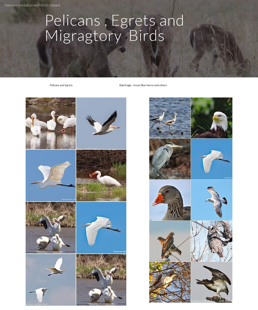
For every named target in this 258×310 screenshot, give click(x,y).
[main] (129, 39)
